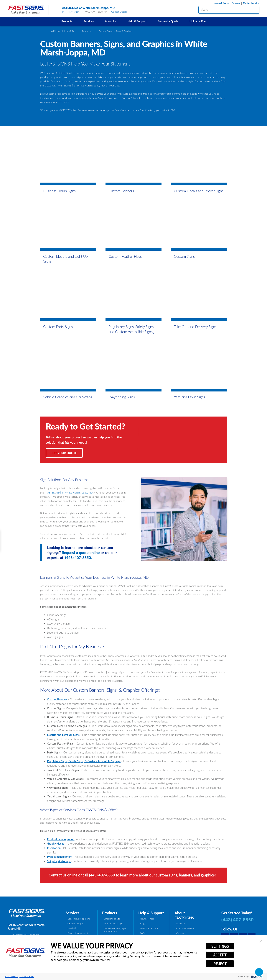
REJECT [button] (220, 963)
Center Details (121, 11)
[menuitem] (67, 21)
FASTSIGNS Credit (149, 928)
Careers (236, 3)
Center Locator (251, 3)
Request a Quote (168, 21)
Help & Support (137, 21)
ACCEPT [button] (220, 955)
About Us (111, 21)
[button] (261, 941)
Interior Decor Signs (113, 923)
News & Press (221, 3)
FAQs (142, 933)
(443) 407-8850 (71, 11)
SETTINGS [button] (220, 946)
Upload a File (197, 21)
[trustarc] (256, 976)
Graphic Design (75, 923)
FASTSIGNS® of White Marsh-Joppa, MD (69, 492)
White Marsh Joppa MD (62, 31)
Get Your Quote (64, 453)
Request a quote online (81, 552)
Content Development (78, 918)
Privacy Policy (11, 976)
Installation (72, 928)
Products (66, 21)
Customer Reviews (185, 928)
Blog (142, 923)
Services (88, 21)
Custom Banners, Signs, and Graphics (115, 930)
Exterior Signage (112, 918)
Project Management (77, 933)
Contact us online (63, 875)
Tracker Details (26, 976)
